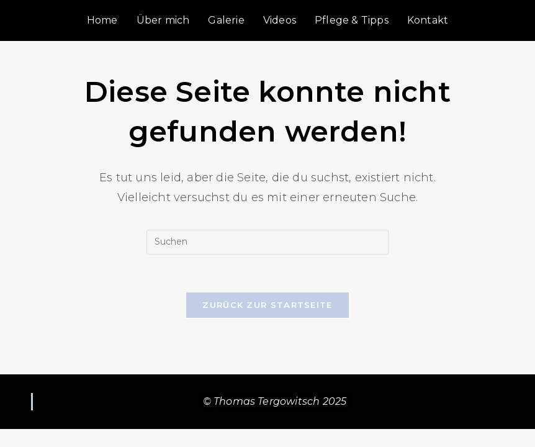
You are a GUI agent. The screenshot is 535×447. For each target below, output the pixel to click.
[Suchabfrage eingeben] (267, 242)
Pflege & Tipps (352, 20)
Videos (279, 20)
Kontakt (427, 20)
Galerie (226, 20)
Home (102, 20)
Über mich (163, 20)
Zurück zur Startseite (267, 305)
